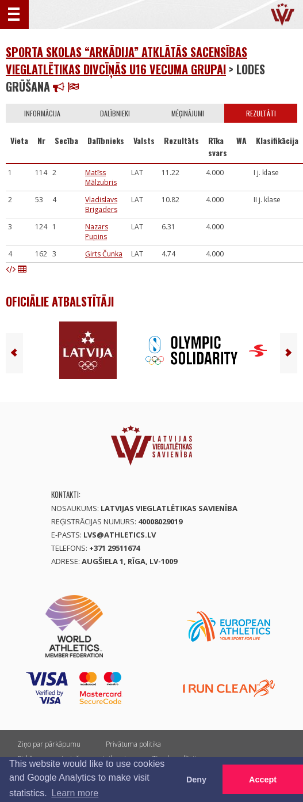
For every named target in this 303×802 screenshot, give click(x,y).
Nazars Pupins (96, 231)
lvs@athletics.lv (119, 534)
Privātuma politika (133, 744)
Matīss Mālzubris (101, 177)
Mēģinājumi (187, 113)
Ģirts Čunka (103, 254)
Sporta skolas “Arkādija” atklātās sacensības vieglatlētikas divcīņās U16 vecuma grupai (126, 60)
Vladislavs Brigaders (101, 204)
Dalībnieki (115, 113)
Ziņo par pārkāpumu (48, 744)
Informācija (42, 113)
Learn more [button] (74, 793)
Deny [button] (196, 779)
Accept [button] (263, 779)
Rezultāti (261, 113)
